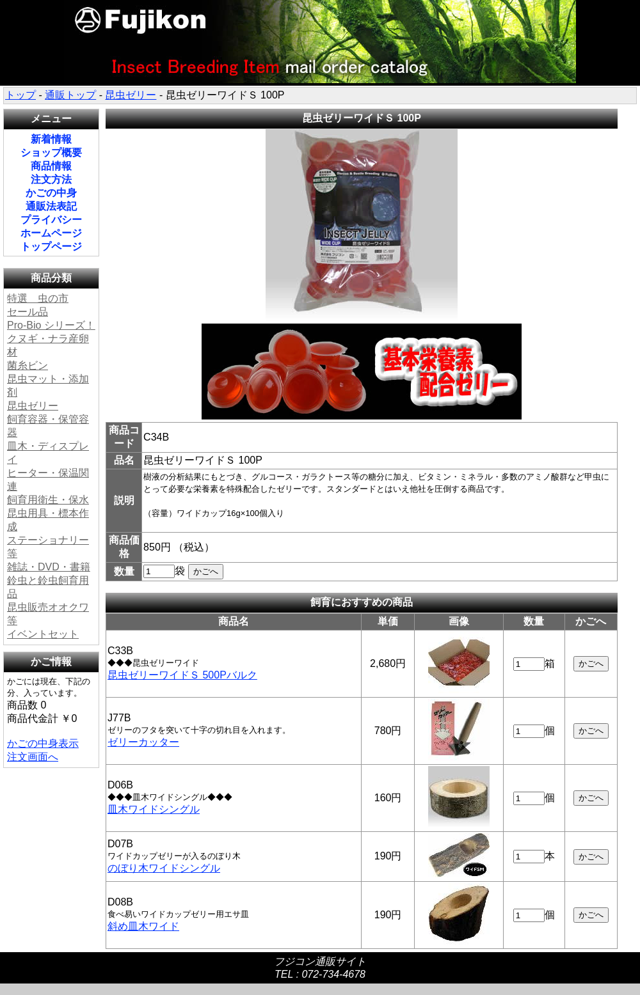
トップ (20, 95)
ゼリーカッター (143, 742)
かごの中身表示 (43, 743)
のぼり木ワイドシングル (164, 868)
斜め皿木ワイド (143, 926)
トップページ (51, 246)
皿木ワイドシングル (154, 809)
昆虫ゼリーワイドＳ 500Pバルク (182, 675)
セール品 (27, 311)
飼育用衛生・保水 (48, 499)
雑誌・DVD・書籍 (48, 566)
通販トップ (70, 95)
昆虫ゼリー (130, 95)
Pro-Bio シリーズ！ (51, 325)
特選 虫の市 (37, 298)
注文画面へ (32, 756)
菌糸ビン (27, 365)
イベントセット (43, 634)
